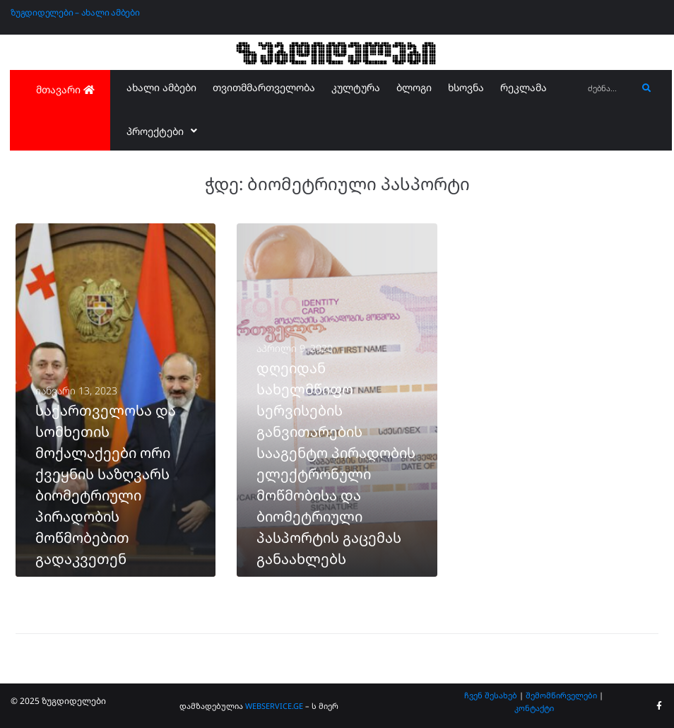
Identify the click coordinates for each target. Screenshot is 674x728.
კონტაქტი (534, 708)
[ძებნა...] (609, 88)
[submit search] (646, 88)
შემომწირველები (561, 695)
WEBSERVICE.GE (275, 705)
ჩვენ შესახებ (490, 695)
